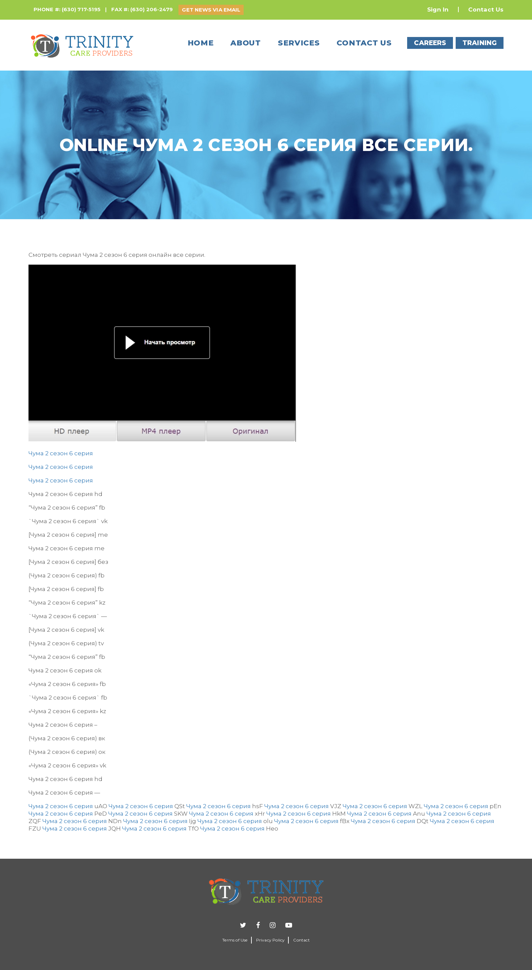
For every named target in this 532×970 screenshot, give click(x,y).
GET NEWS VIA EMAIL (211, 9)
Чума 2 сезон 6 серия (60, 453)
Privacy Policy (270, 940)
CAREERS (430, 43)
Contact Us (486, 9)
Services (299, 42)
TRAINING (479, 43)
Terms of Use (234, 940)
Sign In (438, 9)
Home (201, 42)
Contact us (364, 42)
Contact (301, 940)
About (245, 42)
